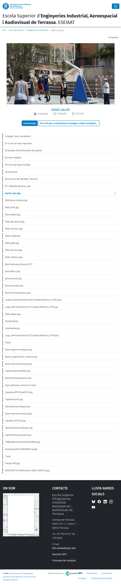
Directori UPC (59, 554)
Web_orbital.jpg (12, 235)
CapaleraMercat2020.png (17, 371)
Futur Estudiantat (16, 30)
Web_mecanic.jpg (14, 228)
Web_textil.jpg (12, 207)
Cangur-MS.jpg (12, 463)
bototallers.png (12, 271)
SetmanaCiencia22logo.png (18, 427)
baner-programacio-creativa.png (21, 356)
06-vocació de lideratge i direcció (21, 179)
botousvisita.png (13, 278)
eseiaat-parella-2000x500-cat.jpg (21, 449)
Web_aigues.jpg (13, 314)
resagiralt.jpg (11, 321)
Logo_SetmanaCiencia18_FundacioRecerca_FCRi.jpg (31, 307)
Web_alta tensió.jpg (14, 221)
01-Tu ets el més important (18, 143)
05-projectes (11, 172)
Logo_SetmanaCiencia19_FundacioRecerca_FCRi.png (31, 335)
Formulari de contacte (64, 560)
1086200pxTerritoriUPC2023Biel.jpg (22, 442)
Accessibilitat (106, 573)
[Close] (115, 6)
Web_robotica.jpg (13, 257)
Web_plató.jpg (12, 243)
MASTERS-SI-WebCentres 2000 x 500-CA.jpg (27, 470)
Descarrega (29, 123)
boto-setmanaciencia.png (17, 292)
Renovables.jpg (12, 214)
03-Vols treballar (13, 157)
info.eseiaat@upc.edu (64, 548)
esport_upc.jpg (60, 109)
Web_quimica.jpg (13, 250)
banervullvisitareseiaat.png (18, 363)
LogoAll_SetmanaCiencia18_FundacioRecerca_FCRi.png (33, 299)
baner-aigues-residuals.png (18, 349)
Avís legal (82, 578)
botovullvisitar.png (14, 285)
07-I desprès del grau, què (17, 186)
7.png (7, 456)
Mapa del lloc (92, 573)
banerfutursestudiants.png (18, 378)
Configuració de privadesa (101, 578)
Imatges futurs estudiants (37, 30)
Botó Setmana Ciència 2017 (19, 264)
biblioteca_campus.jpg (16, 200)
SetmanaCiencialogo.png (17, 406)
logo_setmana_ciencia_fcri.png (20, 385)
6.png (7, 342)
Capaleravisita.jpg (14, 399)
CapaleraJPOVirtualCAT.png (19, 392)
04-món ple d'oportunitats (17, 164)
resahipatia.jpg (12, 328)
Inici (4, 30)
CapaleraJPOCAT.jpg (15, 420)
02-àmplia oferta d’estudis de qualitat (23, 150)
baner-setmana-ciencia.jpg (18, 413)
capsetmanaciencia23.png (18, 435)
